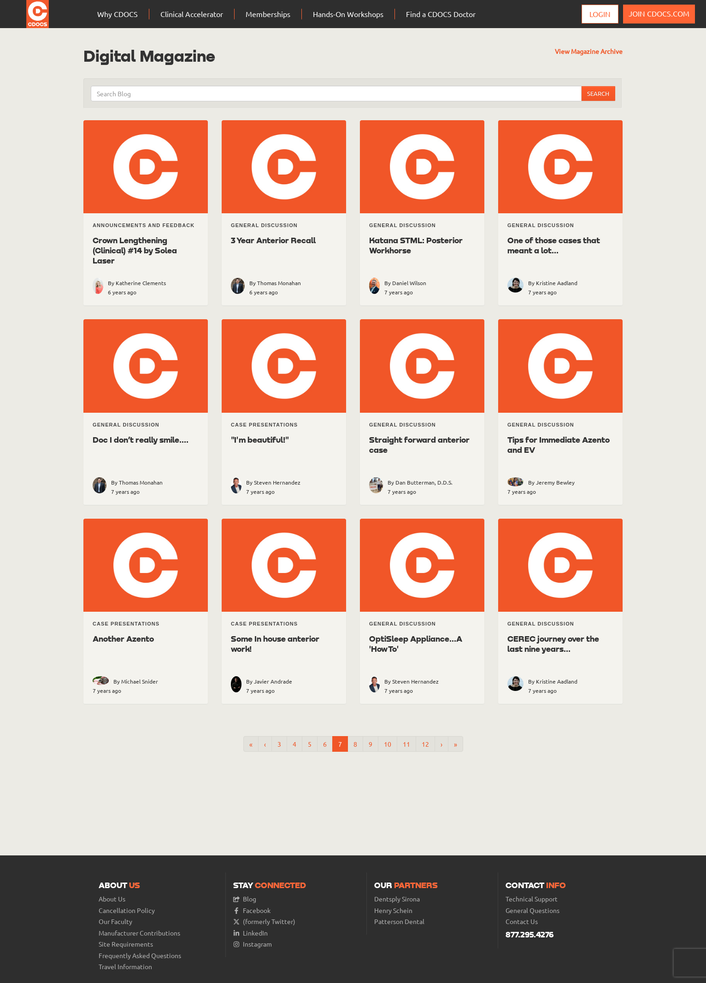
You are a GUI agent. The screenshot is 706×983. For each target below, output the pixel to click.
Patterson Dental (399, 921)
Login (600, 13)
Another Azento (123, 638)
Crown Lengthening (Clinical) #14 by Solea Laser (135, 250)
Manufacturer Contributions (139, 933)
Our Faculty (115, 921)
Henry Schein (393, 910)
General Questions (532, 910)
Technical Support (532, 899)
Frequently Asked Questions (140, 956)
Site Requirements (126, 944)
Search (598, 93)
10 (387, 744)
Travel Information (125, 967)
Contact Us (522, 921)
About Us (112, 899)
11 (406, 744)
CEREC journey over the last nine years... (553, 643)
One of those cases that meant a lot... (553, 245)
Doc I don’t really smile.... (140, 439)
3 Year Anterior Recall (273, 240)
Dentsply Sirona (397, 899)
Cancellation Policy (127, 910)
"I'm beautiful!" (260, 439)
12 (425, 744)
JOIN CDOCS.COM (659, 13)
